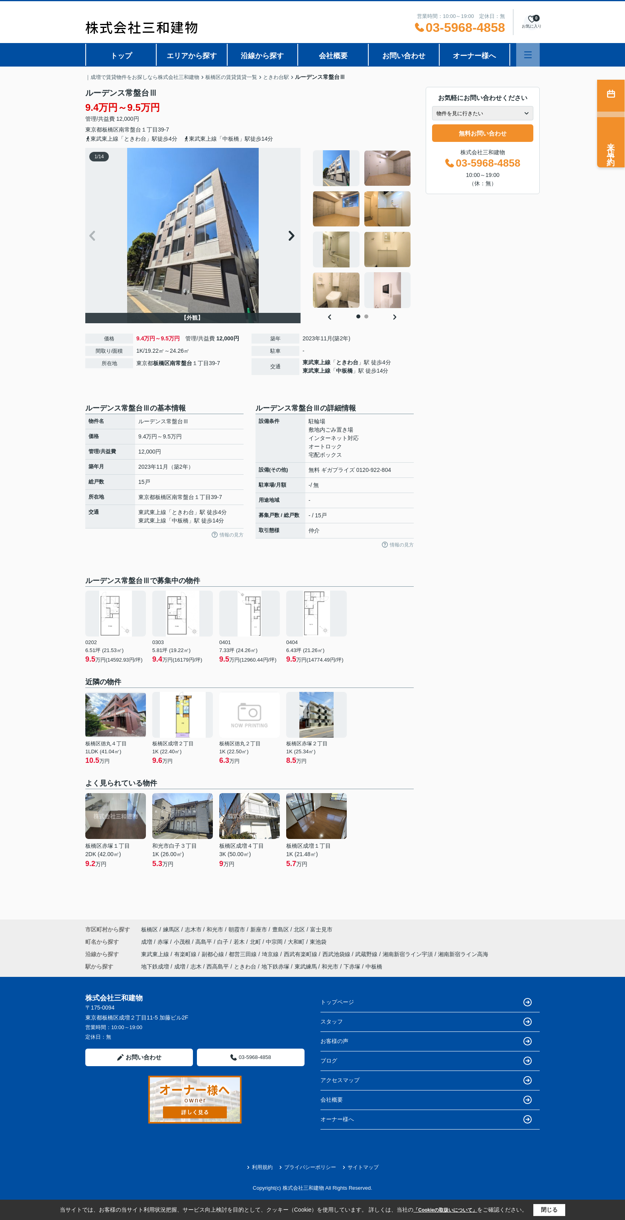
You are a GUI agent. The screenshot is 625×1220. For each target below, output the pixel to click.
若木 (240, 942)
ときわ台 (347, 362)
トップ (121, 56)
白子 (223, 942)
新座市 (258, 929)
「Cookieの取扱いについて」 (445, 1210)
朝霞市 (236, 929)
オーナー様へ (474, 56)
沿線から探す (262, 56)
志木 (196, 966)
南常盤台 (130, 129)
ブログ (426, 1061)
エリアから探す (192, 56)
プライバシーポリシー (307, 1167)
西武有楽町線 (301, 954)
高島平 (204, 942)
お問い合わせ (403, 56)
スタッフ (426, 1022)
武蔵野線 (367, 954)
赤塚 (163, 942)
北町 (256, 942)
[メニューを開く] (528, 55)
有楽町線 (186, 954)
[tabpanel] (362, 229)
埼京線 (271, 954)
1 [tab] (358, 316)
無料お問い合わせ (483, 133)
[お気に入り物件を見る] (532, 22)
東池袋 (318, 942)
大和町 (297, 942)
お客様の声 (426, 1041)
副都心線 (214, 954)
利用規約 (260, 1167)
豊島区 (280, 929)
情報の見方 (228, 535)
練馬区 (171, 929)
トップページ (426, 1002)
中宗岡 (275, 942)
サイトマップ (360, 1167)
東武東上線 (316, 362)
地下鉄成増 (155, 966)
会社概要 (333, 56)
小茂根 (183, 942)
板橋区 (110, 129)
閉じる (549, 1209)
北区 (299, 929)
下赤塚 (352, 966)
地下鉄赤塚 (275, 966)
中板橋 (344, 370)
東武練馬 (306, 966)
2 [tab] (366, 316)
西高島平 (217, 966)
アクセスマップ (426, 1080)
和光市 (214, 929)
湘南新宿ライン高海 (463, 954)
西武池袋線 (337, 954)
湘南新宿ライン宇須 (408, 954)
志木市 (193, 929)
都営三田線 (243, 954)
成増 (147, 942)
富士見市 (321, 929)
